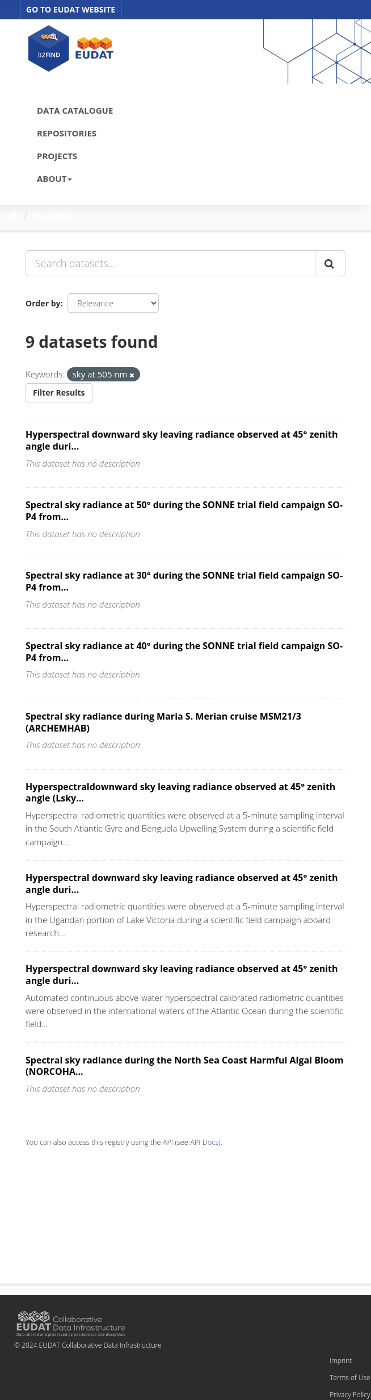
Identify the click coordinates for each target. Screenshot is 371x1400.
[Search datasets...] (170, 263)
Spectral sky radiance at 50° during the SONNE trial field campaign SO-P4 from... (184, 510)
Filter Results (59, 392)
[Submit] (330, 263)
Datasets (55, 215)
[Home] (13, 215)
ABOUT (54, 178)
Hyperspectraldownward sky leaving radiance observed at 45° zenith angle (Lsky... (180, 792)
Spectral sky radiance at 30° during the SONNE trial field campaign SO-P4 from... (184, 581)
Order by (43, 303)
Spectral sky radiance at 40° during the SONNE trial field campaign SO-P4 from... (184, 651)
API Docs (204, 1142)
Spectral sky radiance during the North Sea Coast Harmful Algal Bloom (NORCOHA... (184, 1066)
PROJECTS (57, 155)
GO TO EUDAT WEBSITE (70, 9)
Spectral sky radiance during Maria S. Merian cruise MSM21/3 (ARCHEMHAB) (163, 722)
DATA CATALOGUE (75, 110)
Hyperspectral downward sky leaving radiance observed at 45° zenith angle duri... (182, 440)
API (168, 1142)
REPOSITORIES (66, 133)
